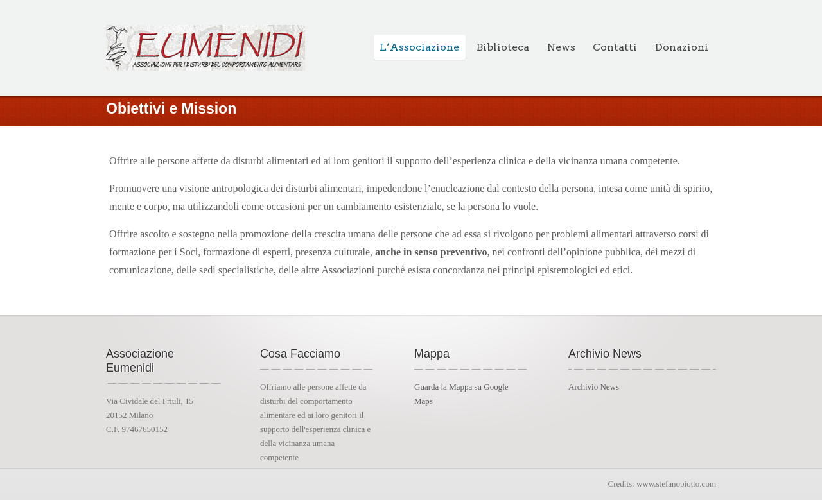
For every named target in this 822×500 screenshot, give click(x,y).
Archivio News (593, 387)
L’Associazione (419, 47)
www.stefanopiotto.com (676, 483)
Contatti (615, 47)
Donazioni (681, 47)
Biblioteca (503, 47)
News (561, 47)
